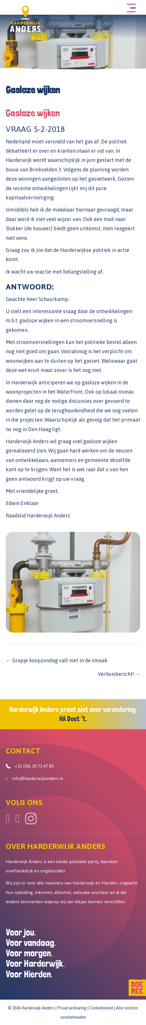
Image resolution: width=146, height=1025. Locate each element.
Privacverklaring (71, 1008)
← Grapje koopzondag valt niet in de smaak (57, 660)
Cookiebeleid (101, 1008)
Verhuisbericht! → (119, 674)
